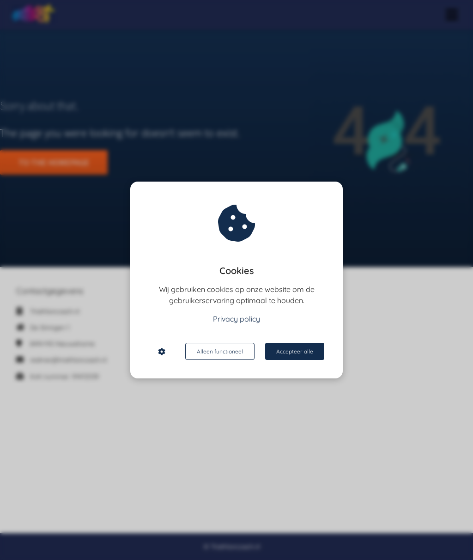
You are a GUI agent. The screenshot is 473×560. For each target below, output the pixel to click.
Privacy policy (236, 318)
